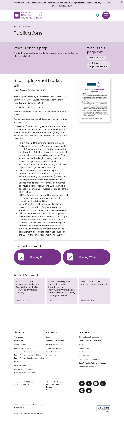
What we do (18, 341)
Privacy (82, 344)
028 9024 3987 (28, 382)
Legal (48, 337)
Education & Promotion (55, 352)
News (16, 362)
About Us (19, 332)
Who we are (18, 337)
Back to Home (19, 26)
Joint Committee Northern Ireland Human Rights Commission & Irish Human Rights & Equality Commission (29, 355)
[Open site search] (97, 15)
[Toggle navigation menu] (106, 15)
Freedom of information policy (90, 359)
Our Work (51, 332)
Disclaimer (83, 352)
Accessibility (84, 355)
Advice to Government (55, 344)
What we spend (20, 344)
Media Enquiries (20, 365)
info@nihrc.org (24, 384)
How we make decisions (23, 348)
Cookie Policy (84, 348)
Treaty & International (54, 348)
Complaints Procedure (87, 367)
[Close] (122, 2)
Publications (31, 26)
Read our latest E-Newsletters (25, 373)
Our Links (84, 332)
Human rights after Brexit (55, 341)
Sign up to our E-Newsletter (24, 369)
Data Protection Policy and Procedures (93, 363)
